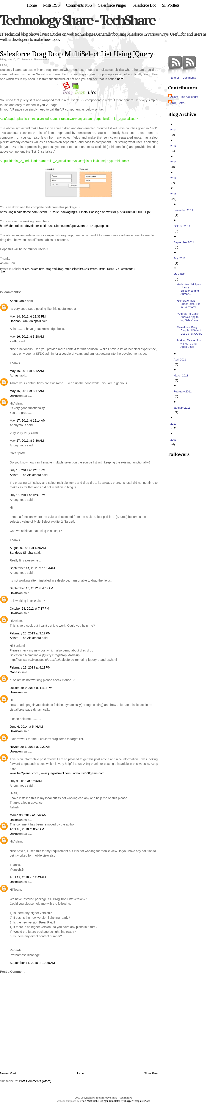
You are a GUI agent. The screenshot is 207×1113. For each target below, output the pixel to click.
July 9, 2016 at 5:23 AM (26, 781)
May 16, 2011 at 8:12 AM (27, 371)
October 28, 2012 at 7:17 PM (29, 608)
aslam (25, 269)
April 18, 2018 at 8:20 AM (27, 829)
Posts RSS (51, 5)
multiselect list (74, 269)
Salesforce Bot (144, 5)
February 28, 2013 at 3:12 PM (30, 633)
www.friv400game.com (88, 773)
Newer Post (8, 1073)
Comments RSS (79, 5)
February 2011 (183, 391)
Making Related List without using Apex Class (189, 343)
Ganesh (15, 672)
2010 (173, 423)
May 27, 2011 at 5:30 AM (27, 440)
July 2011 (180, 258)
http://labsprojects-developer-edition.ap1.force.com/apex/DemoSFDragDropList (54, 226)
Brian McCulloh (88, 1100)
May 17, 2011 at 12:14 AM (27, 420)
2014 (173, 146)
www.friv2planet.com (24, 773)
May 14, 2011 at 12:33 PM (28, 316)
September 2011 (184, 242)
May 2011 (180, 274)
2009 (173, 439)
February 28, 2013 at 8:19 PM (30, 667)
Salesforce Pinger (112, 5)
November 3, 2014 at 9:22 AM (30, 746)
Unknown (16, 395)
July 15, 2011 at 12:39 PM (27, 470)
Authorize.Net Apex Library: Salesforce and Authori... (189, 289)
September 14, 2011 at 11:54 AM (32, 568)
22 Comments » (125, 269)
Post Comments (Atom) (35, 1081)
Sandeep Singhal (21, 552)
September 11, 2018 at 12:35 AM (32, 962)
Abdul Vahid (18, 301)
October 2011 (182, 226)
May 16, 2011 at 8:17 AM (27, 391)
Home (32, 5)
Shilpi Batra (177, 102)
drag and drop (54, 269)
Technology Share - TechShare (77, 20)
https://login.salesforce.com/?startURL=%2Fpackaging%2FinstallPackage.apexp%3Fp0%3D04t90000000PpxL (76, 212)
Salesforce (91, 269)
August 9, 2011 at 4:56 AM (28, 548)
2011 (173, 194)
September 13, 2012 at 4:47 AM (31, 588)
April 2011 (180, 359)
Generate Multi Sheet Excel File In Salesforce (189, 304)
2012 (173, 178)
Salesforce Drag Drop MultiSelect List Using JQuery (77, 54)
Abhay (14, 375)
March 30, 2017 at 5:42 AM (28, 815)
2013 (173, 162)
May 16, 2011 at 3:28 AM (27, 336)
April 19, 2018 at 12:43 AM (28, 877)
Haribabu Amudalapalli (25, 321)
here (120, 79)
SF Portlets (170, 5)
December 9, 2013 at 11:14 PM (31, 687)
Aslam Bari (37, 269)
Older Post (151, 1073)
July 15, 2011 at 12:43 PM (27, 495)
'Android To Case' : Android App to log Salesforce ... (189, 317)
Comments (189, 67)
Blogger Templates (110, 1100)
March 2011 (181, 375)
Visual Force (106, 269)
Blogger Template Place (137, 1100)
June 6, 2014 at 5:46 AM (26, 726)
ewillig (14, 341)
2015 (173, 130)
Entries (175, 67)
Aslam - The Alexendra (25, 475)
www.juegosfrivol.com (56, 773)
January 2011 (182, 407)
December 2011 (184, 210)
